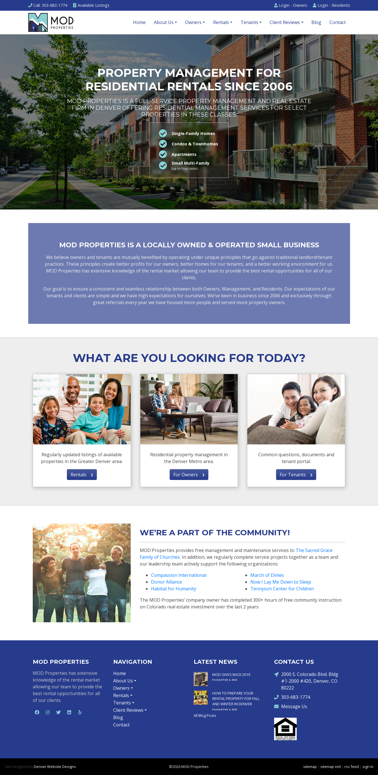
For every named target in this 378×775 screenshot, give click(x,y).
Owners (290, 5)
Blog (316, 22)
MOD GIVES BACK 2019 (231, 674)
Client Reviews (285, 22)
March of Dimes (267, 575)
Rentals (221, 22)
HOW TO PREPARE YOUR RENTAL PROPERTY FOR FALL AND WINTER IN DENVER (235, 698)
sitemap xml (330, 766)
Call (47, 5)
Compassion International (178, 575)
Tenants (249, 22)
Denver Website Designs (55, 766)
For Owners (189, 474)
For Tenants (296, 474)
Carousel (12, 206)
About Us (164, 22)
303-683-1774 (292, 696)
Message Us (290, 706)
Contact (337, 22)
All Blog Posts (205, 715)
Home (139, 22)
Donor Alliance (166, 582)
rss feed (351, 766)
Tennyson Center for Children (282, 589)
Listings (91, 5)
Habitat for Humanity (173, 589)
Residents (331, 5)
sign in (367, 766)
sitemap (310, 766)
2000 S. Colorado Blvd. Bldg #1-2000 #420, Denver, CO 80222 (306, 681)
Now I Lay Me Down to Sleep (280, 582)
